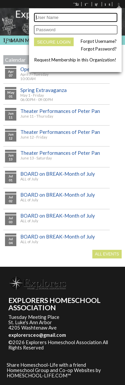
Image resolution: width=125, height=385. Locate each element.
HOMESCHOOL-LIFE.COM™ (39, 375)
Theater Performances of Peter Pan (60, 111)
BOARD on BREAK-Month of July (57, 174)
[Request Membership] (86, 4)
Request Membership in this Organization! (75, 59)
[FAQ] (107, 4)
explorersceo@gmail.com (37, 335)
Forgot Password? (99, 48)
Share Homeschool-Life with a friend (46, 365)
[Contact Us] (97, 4)
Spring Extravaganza (43, 90)
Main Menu (21, 40)
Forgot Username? (99, 41)
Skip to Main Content (73, 347)
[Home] (76, 4)
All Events (107, 254)
